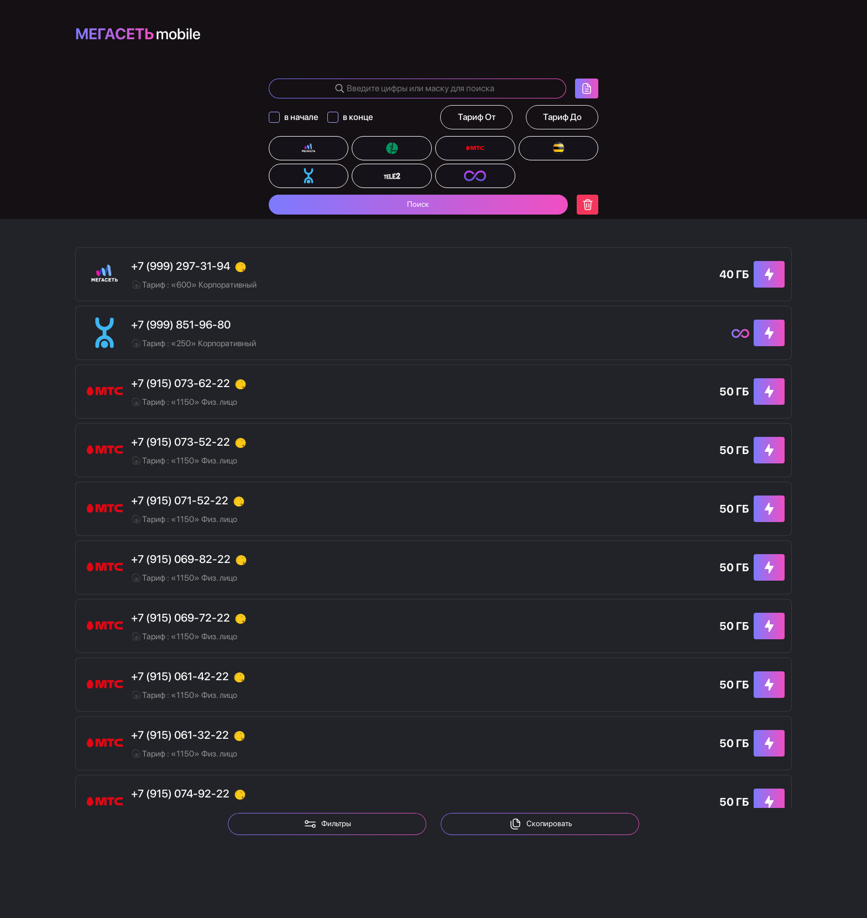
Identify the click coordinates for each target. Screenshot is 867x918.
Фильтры (327, 824)
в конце (358, 117)
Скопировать (540, 824)
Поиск (418, 204)
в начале (301, 117)
